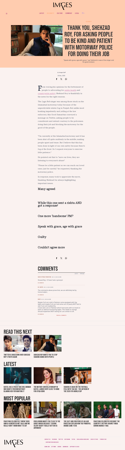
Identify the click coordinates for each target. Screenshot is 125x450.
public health (70, 90)
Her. (83, 13)
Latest (41, 13)
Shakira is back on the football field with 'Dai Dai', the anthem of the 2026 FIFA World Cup (76, 389)
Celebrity (50, 13)
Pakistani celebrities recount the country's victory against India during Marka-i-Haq (107, 423)
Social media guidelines (83, 439)
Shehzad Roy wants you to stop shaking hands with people (45, 355)
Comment (68, 13)
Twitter (60, 439)
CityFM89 (53, 446)
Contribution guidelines (52, 442)
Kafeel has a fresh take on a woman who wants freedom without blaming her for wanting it (17, 389)
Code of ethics (94, 439)
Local (77, 13)
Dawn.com (47, 446)
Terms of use (103, 439)
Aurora (59, 446)
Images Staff (62, 72)
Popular (82, 274)
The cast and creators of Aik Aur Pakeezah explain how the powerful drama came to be (77, 423)
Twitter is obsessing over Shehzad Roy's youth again (17, 355)
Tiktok (73, 439)
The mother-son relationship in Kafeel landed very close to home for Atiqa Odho (46, 389)
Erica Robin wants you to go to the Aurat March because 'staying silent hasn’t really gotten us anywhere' (47, 424)
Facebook (54, 439)
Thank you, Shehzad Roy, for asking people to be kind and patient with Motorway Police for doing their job (88, 41)
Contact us (47, 439)
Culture (60, 13)
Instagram (67, 439)
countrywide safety (46, 93)
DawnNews (65, 446)
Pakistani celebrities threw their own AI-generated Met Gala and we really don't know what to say (17, 423)
